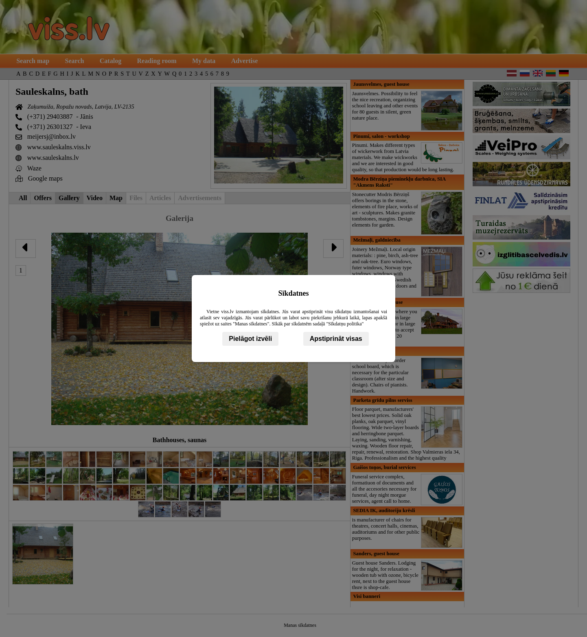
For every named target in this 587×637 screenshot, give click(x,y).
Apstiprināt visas (336, 338)
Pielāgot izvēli (250, 338)
